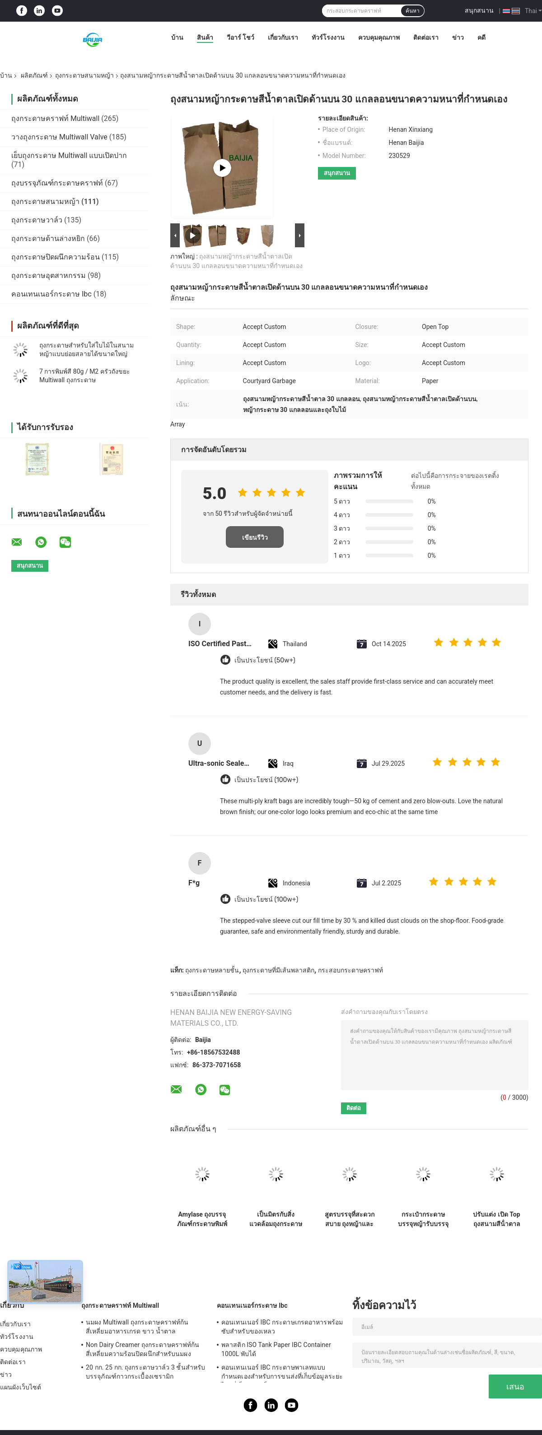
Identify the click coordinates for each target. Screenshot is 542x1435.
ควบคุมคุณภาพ (379, 37)
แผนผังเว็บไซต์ (20, 1387)
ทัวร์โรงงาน (328, 37)
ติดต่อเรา (426, 37)
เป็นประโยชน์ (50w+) (264, 660)
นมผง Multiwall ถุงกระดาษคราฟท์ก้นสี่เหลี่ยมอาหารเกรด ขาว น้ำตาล (137, 1327)
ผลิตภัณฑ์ (34, 75)
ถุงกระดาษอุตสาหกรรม (48, 275)
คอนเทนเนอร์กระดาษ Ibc (51, 294)
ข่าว (458, 37)
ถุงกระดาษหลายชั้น (212, 970)
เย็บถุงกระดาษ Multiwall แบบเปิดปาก (69, 155)
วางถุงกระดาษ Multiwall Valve (59, 137)
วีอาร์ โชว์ (240, 37)
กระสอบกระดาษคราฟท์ (350, 970)
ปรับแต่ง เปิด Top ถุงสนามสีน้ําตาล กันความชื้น (496, 1219)
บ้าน (177, 37)
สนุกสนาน (479, 10)
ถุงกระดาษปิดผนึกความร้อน (55, 257)
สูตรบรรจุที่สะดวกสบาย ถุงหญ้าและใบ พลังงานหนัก (349, 1219)
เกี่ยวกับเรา (283, 37)
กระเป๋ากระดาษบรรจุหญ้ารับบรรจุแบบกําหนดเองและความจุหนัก (423, 1219)
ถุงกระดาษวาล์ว (36, 220)
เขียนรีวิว (255, 537)
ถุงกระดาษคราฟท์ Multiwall (55, 118)
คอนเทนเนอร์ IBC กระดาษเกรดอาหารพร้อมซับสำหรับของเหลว (282, 1327)
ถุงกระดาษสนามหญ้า (84, 75)
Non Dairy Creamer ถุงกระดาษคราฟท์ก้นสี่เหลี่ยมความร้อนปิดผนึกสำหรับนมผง (142, 1349)
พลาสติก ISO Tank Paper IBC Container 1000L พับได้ (276, 1349)
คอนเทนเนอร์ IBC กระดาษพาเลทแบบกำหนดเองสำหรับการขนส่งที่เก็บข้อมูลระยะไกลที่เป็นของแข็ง (282, 1373)
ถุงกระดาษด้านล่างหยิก (48, 238)
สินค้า (205, 37)
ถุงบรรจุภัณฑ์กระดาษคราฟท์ (57, 183)
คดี (481, 37)
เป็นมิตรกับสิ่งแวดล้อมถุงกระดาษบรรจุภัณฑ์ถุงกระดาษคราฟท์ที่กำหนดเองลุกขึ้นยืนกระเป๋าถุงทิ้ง (276, 1219)
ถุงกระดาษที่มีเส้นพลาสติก (278, 970)
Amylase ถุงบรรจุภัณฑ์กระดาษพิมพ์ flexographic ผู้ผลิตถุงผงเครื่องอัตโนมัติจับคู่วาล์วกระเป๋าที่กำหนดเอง (202, 1219)
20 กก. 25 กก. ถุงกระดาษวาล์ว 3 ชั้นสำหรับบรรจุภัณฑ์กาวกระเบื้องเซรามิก (145, 1372)
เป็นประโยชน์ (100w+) (266, 780)
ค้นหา (413, 11)
